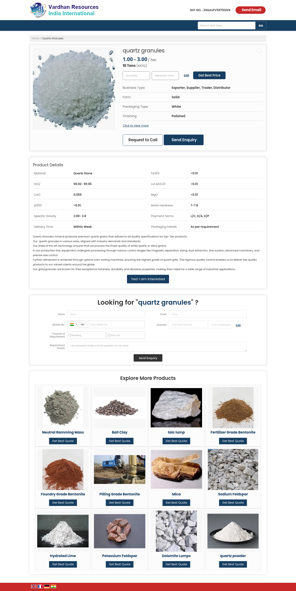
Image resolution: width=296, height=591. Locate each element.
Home (35, 38)
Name (61, 314)
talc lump (176, 432)
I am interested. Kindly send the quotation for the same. (157, 347)
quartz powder (233, 555)
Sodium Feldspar (233, 494)
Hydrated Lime (63, 555)
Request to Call (142, 139)
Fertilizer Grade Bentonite (233, 432)
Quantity (161, 324)
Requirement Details (57, 347)
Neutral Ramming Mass (63, 432)
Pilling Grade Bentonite (119, 494)
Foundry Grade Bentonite (63, 494)
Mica (176, 494)
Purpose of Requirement (57, 335)
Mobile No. (58, 324)
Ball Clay (119, 432)
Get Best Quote (63, 441)
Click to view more (136, 126)
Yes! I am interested (148, 278)
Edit (186, 75)
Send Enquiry (184, 139)
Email (163, 314)
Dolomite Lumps (176, 555)
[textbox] (165, 75)
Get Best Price (209, 75)
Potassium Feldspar (119, 555)
